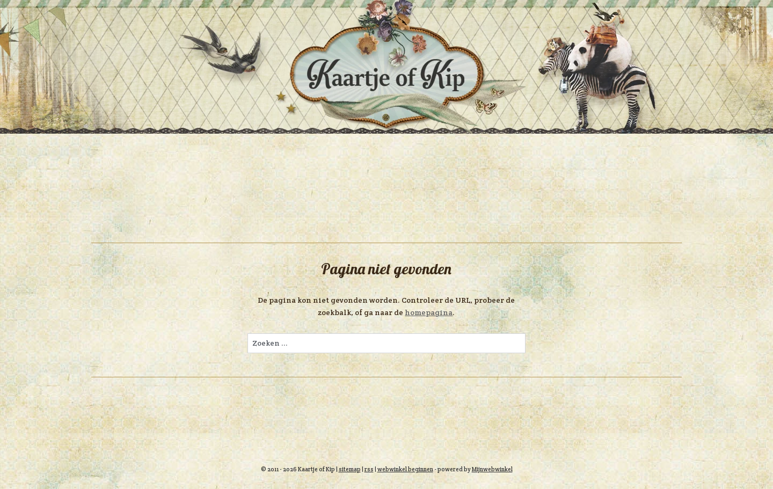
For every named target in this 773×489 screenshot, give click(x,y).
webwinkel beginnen (405, 469)
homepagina (429, 312)
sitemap (350, 469)
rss (369, 469)
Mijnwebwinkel (492, 469)
